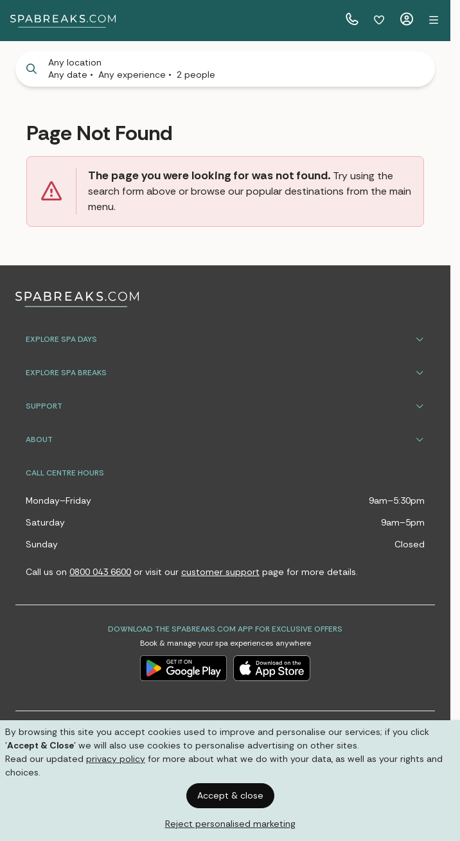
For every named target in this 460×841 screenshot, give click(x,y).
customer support (220, 572)
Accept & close (230, 795)
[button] (433, 20)
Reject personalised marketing (230, 823)
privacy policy (115, 759)
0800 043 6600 (100, 572)
